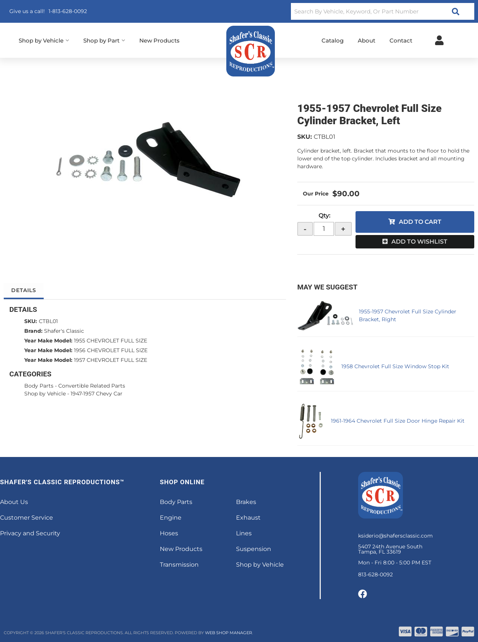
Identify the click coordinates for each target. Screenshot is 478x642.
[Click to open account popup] (439, 40)
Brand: (33, 331)
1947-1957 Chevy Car (96, 393)
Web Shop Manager (228, 632)
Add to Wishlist (419, 241)
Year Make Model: (48, 340)
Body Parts (38, 385)
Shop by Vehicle (45, 393)
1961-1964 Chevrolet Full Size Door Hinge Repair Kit (398, 420)
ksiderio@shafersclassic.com (395, 535)
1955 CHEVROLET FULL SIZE (110, 340)
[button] (382, 11)
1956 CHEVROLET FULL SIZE (111, 350)
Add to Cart (420, 221)
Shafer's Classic (64, 331)
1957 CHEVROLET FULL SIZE (110, 360)
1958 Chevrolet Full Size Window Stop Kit (395, 366)
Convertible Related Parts (91, 385)
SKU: (304, 136)
